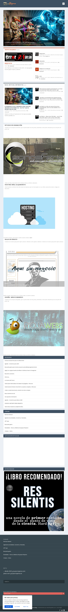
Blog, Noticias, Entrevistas (23, 44)
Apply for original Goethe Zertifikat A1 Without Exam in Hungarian (20, 370)
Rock (6, 66)
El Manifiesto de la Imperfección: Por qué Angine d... (20, 42)
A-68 (40, 76)
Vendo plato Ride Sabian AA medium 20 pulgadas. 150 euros (19, 383)
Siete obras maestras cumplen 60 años (14, 406)
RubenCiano (42, 53)
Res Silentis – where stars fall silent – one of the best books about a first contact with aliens (50, 117)
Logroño (29, 64)
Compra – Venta (8, 431)
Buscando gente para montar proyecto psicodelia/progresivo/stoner (21, 367)
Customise (8, 606)
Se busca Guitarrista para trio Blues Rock (14, 360)
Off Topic (7, 421)
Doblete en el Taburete (44, 68)
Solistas (40, 56)
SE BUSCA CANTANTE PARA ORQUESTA (13, 403)
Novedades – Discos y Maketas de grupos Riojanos (16, 427)
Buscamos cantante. (9, 373)
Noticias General (9, 414)
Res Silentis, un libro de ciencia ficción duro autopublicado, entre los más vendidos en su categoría (49, 107)
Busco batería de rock (10, 393)
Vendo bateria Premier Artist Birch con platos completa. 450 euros (20, 386)
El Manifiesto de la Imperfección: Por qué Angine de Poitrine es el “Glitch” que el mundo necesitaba (18, 108)
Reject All (17, 606)
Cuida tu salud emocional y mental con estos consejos (17, 390)
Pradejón (61, 54)
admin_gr (10, 44)
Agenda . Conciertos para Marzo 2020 (13, 400)
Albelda (26, 64)
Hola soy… (7, 377)
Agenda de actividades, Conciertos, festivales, (15, 418)
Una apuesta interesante (11, 396)
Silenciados (42, 61)
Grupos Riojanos (54, 70)
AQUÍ (31, 237)
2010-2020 (22, 64)
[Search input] (33, 593)
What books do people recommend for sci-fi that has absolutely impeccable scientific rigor (50, 89)
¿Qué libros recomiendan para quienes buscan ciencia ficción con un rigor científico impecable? (50, 98)
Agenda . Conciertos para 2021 (12, 363)
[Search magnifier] (63, 593)
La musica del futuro (10, 380)
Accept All (26, 606)
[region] (17, 602)
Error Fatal (8, 63)
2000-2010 (18, 64)
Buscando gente (8, 424)
